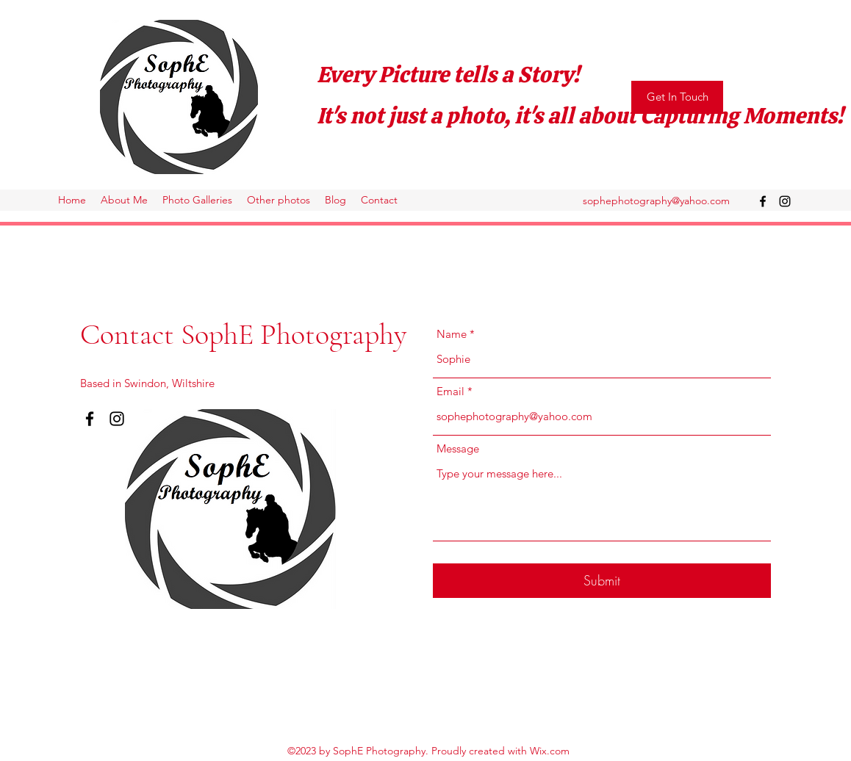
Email (450, 391)
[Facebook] (762, 201)
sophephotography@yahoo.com (656, 200)
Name (452, 333)
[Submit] (602, 580)
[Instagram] (785, 201)
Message (458, 448)
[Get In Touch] (677, 97)
